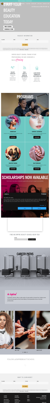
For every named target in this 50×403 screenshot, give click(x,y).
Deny (25, 208)
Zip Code (26, 381)
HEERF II (28, 400)
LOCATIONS (28, 3)
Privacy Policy (26, 49)
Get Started (32, 239)
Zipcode (15, 237)
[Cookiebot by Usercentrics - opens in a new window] (42, 194)
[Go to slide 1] (22, 352)
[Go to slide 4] (26, 352)
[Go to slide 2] (23, 352)
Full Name (3, 381)
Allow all (39, 208)
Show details (42, 205)
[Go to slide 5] (27, 352)
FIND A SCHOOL (8, 26)
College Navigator (17, 401)
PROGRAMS (22, 3)
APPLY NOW (39, 3)
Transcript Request (7, 401)
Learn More (13, 137)
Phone (14, 381)
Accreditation (17, 400)
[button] (48, 6)
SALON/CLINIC (33, 3)
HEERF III (28, 401)
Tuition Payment (6, 400)
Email (38, 381)
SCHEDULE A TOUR (46, 3)
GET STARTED (25, 44)
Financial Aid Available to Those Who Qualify (25, 0)
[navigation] (8, 3)
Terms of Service (22, 49)
